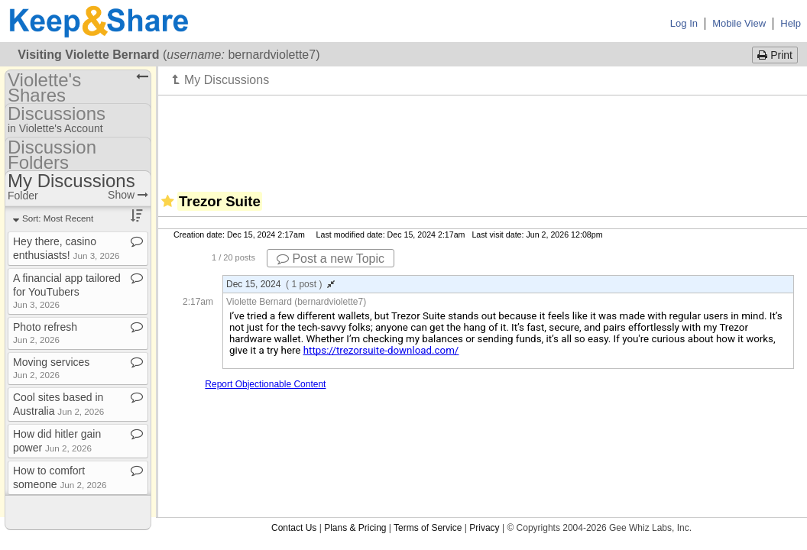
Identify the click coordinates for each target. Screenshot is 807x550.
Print (774, 55)
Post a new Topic (330, 258)
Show (128, 195)
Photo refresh (45, 333)
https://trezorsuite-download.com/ (381, 350)
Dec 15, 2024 (280, 284)
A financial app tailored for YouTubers (67, 290)
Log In (684, 23)
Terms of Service (428, 527)
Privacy (484, 527)
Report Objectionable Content (265, 384)
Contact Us (293, 527)
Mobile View (739, 23)
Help (790, 23)
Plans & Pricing (355, 527)
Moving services (51, 368)
